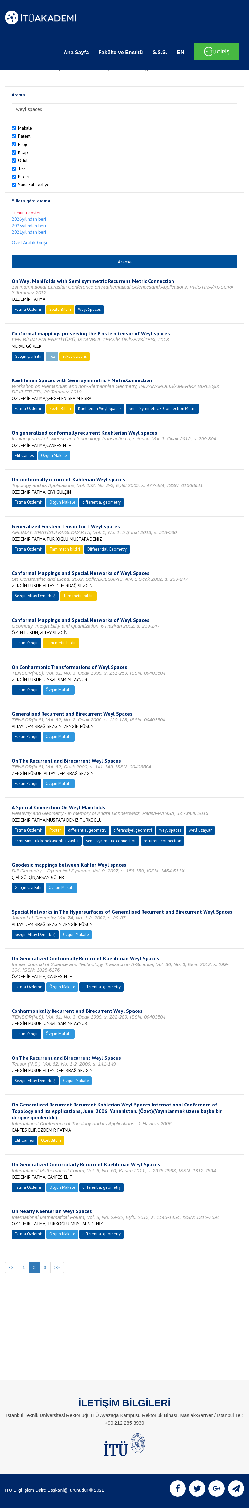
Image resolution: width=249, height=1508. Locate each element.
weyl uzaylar (200, 830)
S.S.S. (159, 52)
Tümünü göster (26, 213)
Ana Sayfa (76, 52)
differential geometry (101, 502)
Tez (21, 168)
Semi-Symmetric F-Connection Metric (162, 408)
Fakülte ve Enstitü (120, 52)
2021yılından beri (29, 232)
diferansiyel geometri (132, 830)
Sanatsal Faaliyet (34, 185)
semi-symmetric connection (111, 841)
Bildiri (23, 177)
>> (57, 1267)
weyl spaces (170, 830)
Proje (23, 144)
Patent (24, 136)
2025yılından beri (29, 225)
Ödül (23, 160)
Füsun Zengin (27, 643)
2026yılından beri (29, 219)
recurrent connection (162, 841)
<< (11, 1267)
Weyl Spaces (89, 309)
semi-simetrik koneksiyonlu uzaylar (47, 841)
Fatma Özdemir (28, 309)
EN (180, 52)
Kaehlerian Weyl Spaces (100, 408)
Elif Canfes (24, 455)
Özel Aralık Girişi (29, 242)
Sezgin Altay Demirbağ (35, 596)
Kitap (23, 152)
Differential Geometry (107, 549)
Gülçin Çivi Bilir (28, 356)
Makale (25, 128)
